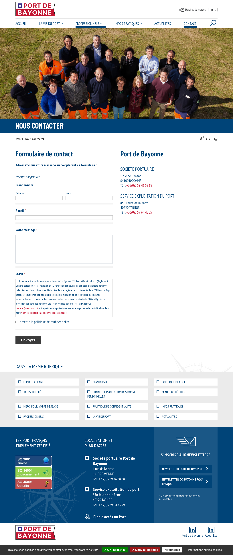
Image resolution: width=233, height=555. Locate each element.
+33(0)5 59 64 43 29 (139, 212)
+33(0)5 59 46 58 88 (139, 185)
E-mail (20, 210)
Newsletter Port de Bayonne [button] (185, 469)
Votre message (26, 230)
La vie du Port (49, 23)
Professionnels (87, 23)
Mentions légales (171, 392)
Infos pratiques (127, 23)
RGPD (20, 274)
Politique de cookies (173, 382)
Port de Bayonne (192, 532)
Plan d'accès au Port (109, 517)
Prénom (20, 193)
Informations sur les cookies (205, 549)
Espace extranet (31, 382)
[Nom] (89, 198)
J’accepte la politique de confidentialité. (44, 321)
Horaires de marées (192, 10)
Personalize (172, 549)
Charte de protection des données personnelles (43, 312)
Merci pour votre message (38, 406)
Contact (190, 23)
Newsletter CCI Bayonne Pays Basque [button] (185, 481)
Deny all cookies (145, 549)
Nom (68, 193)
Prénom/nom (24, 185)
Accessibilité (29, 392)
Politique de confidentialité (109, 406)
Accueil (21, 23)
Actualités (162, 23)
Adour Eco (211, 532)
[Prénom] (39, 198)
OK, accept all (115, 549)
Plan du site (98, 382)
